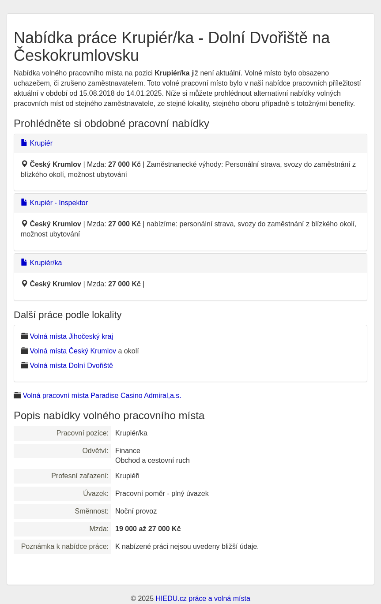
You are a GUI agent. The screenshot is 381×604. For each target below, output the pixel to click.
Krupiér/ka (41, 262)
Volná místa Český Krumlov (73, 351)
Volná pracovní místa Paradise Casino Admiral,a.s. (102, 395)
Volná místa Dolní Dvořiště (71, 365)
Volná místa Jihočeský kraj (71, 336)
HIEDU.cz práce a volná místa (202, 598)
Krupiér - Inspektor (54, 202)
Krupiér (37, 143)
